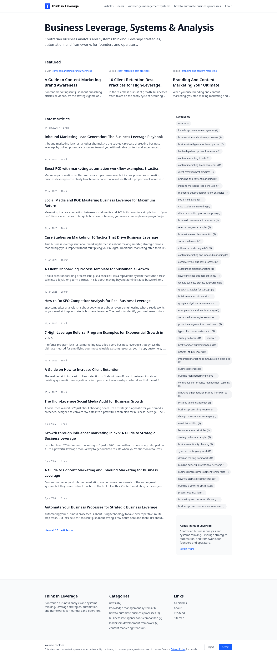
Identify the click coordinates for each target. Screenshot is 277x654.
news (121, 6)
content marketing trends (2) (193, 158)
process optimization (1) (191, 492)
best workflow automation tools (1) (197, 345)
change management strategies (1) (197, 416)
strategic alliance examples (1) (194, 437)
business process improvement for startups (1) (203, 471)
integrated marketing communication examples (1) (204, 360)
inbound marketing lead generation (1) (199, 185)
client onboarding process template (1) (199, 213)
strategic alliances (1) (189, 338)
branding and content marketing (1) (197, 179)
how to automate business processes (197, 6)
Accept (225, 647)
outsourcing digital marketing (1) (196, 268)
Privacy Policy (178, 649)
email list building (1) (189, 423)
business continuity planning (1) (195, 444)
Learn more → (189, 549)
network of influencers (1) (192, 352)
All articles (180, 603)
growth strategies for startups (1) (196, 289)
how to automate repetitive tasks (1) (197, 478)
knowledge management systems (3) (198, 130)
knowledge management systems (149, 6)
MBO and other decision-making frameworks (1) (202, 394)
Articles (108, 6)
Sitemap (179, 618)
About (228, 6)
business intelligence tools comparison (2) (201, 144)
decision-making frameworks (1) (195, 458)
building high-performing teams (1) (197, 375)
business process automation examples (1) (201, 506)
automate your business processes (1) (198, 262)
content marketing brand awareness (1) (199, 165)
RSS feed (179, 613)
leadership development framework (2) (199, 151)
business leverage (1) (189, 368)
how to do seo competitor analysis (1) (198, 220)
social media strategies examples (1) (197, 317)
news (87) (183, 123)
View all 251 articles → (59, 530)
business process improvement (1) (196, 409)
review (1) (212, 338)
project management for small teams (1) (200, 324)
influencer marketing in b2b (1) (195, 248)
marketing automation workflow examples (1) (203, 192)
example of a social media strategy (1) (198, 310)
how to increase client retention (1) (197, 234)
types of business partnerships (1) (196, 331)
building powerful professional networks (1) (201, 465)
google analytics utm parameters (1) (197, 303)
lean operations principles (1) (194, 430)
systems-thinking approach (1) (194, 451)
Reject (211, 647)
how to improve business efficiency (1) (198, 499)
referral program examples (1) (194, 227)
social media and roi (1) (190, 199)
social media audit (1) (189, 241)
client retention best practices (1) (196, 172)
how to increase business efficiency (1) (199, 275)
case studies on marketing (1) (194, 206)
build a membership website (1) (195, 296)
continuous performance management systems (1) (204, 384)
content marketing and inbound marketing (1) (203, 255)
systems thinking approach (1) (194, 402)
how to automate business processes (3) (200, 137)
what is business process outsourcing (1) (200, 282)
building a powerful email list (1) (195, 485)
